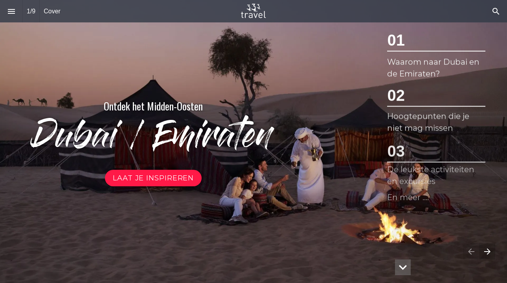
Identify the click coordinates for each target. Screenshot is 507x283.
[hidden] (403, 267)
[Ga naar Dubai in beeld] (153, 178)
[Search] (496, 11)
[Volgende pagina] (487, 251)
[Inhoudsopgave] (11, 11)
